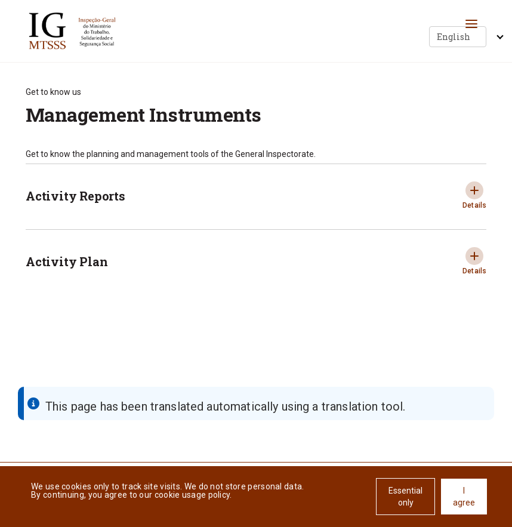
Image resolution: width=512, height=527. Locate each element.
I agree (464, 496)
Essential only (405, 496)
